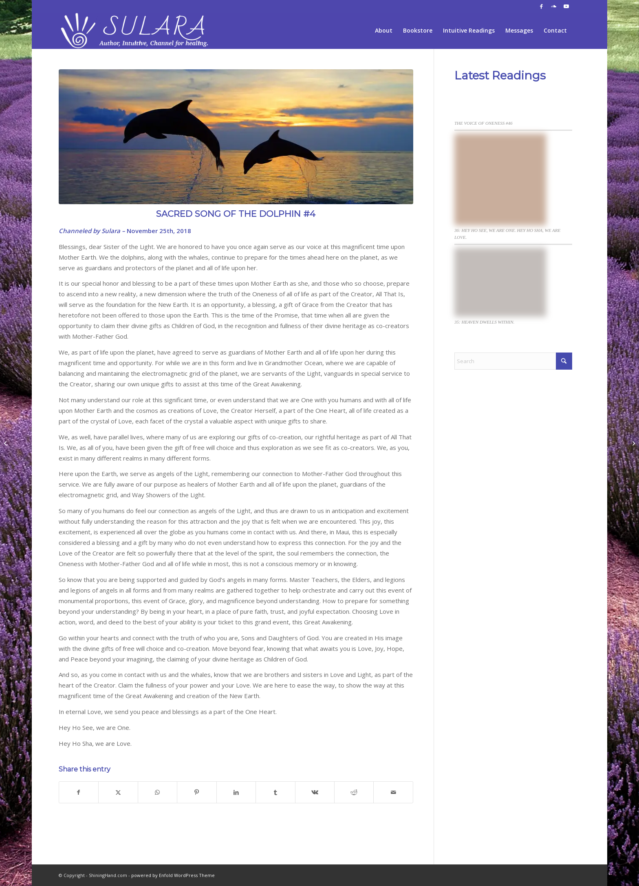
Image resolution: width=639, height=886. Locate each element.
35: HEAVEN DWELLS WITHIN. (484, 322)
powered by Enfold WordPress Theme (173, 875)
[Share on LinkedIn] (236, 792)
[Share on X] (118, 792)
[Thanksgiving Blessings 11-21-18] (6, 443)
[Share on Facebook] (78, 792)
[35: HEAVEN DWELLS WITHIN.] (500, 283)
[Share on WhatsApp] (157, 792)
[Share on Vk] (314, 792)
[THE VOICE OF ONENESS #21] (632, 443)
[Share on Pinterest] (196, 792)
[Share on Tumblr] (275, 792)
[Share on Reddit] (354, 792)
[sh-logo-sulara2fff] (136, 30)
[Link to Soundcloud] (554, 6)
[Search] (513, 361)
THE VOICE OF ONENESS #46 (483, 123)
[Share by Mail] (393, 792)
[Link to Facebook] (541, 6)
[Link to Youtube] (566, 6)
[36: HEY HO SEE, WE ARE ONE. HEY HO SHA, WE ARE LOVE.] (500, 180)
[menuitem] (384, 30)
